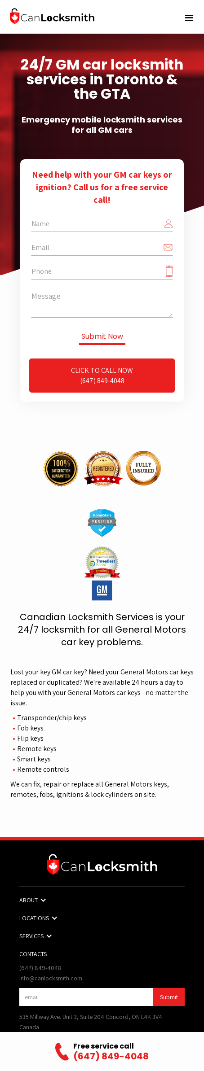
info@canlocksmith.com (50, 978)
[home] (51, 16)
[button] (189, 18)
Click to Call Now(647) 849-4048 (102, 375)
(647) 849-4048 (40, 968)
